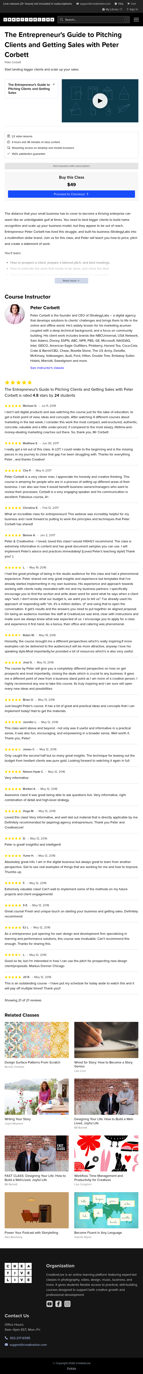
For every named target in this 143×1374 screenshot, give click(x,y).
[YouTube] (49, 1304)
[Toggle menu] (136, 19)
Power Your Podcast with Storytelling (31, 1232)
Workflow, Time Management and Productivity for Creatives (98, 1177)
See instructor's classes (47, 367)
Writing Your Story (18, 1119)
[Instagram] (67, 1304)
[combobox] (94, 19)
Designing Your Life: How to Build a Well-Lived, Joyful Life (104, 1121)
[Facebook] (58, 1304)
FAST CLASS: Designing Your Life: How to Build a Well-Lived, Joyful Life (35, 1177)
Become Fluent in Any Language (98, 1232)
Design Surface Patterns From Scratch (32, 1062)
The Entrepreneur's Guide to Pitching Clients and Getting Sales (29, 88)
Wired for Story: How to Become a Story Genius (103, 1064)
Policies (71, 1368)
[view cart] (132, 3)
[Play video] (100, 100)
